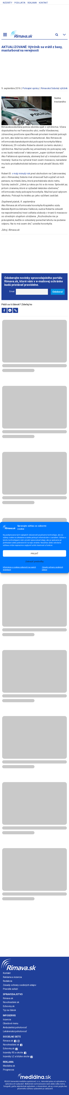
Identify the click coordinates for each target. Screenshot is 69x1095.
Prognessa (8, 1069)
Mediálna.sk (9, 1065)
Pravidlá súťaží (10, 989)
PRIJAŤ (34, 553)
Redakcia (7, 981)
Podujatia (19, 3)
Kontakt (43, 3)
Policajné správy (30, 88)
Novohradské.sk (11, 1002)
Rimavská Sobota (49, 88)
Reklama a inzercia (12, 977)
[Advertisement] (34, 68)
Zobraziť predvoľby (34, 561)
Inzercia (7, 1019)
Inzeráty (7, 3)
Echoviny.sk (9, 1006)
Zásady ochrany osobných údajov (52, 568)
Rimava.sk (8, 998)
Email (11, 291)
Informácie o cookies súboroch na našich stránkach (19, 568)
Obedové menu (10, 1023)
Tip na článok (9, 1010)
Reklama (32, 3)
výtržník (64, 88)
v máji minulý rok (21, 173)
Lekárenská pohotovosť (15, 1031)
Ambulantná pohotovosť (15, 1027)
